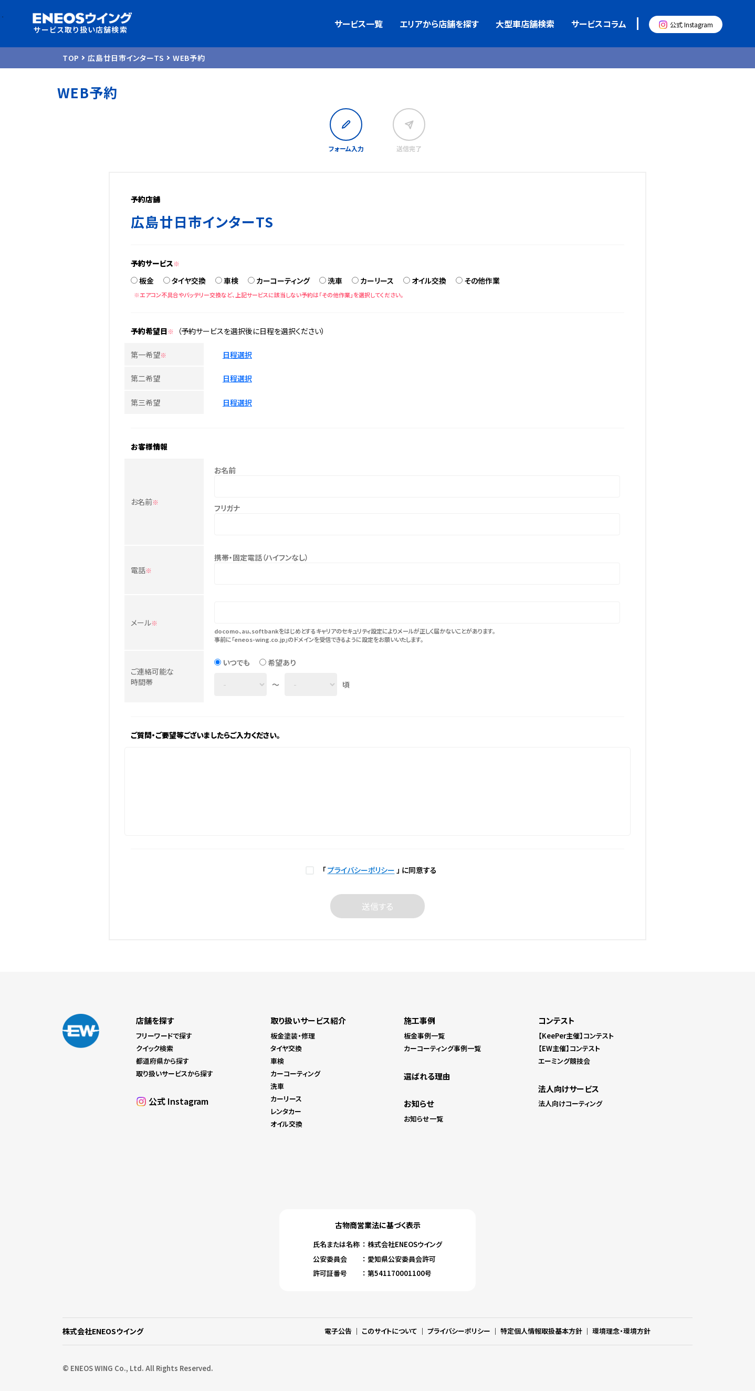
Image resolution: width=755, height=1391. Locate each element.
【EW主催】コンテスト (569, 1048)
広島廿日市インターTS (126, 58)
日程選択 (237, 354)
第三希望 (145, 402)
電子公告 (338, 1331)
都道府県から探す (162, 1061)
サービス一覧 (358, 23)
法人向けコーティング (570, 1103)
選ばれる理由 (427, 1076)
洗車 (335, 280)
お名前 (145, 501)
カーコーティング (283, 280)
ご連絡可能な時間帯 (152, 676)
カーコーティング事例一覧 (442, 1048)
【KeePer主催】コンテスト (576, 1036)
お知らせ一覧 (423, 1119)
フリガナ (227, 508)
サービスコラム (598, 23)
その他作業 (482, 280)
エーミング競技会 (564, 1061)
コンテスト (556, 1020)
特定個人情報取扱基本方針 (541, 1331)
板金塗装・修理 (292, 1036)
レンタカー (285, 1111)
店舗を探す (155, 1020)
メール (144, 622)
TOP (70, 58)
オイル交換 (429, 280)
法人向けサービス (568, 1088)
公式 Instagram (691, 24)
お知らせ (419, 1103)
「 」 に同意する (378, 870)
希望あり (282, 662)
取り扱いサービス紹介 (308, 1020)
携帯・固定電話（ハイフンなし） (261, 557)
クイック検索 (154, 1048)
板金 (146, 280)
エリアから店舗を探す (439, 23)
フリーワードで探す (164, 1036)
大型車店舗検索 (525, 23)
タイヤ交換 (189, 280)
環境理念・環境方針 (621, 1331)
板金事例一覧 (424, 1036)
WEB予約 (189, 58)
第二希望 (145, 378)
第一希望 (148, 354)
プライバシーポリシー (361, 870)
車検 (231, 280)
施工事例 (419, 1020)
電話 (141, 570)
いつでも (236, 662)
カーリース (377, 280)
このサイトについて (389, 1331)
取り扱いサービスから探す (174, 1073)
